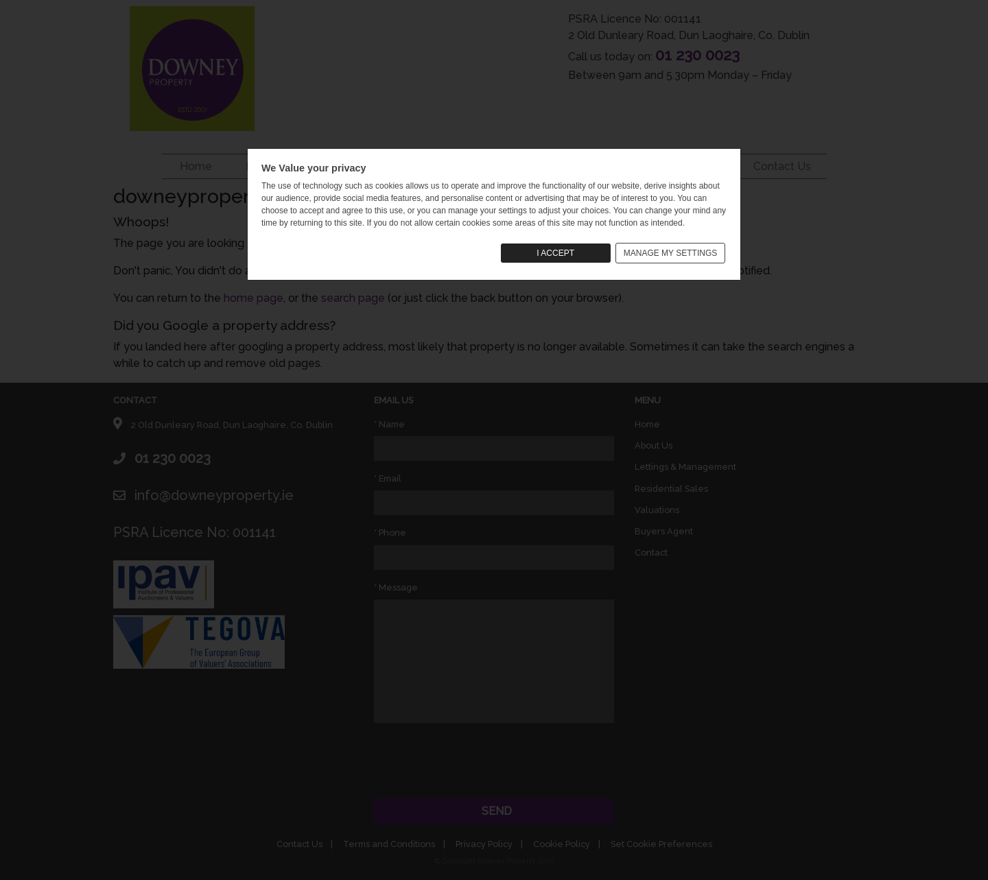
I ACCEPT (555, 253)
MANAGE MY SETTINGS (670, 253)
